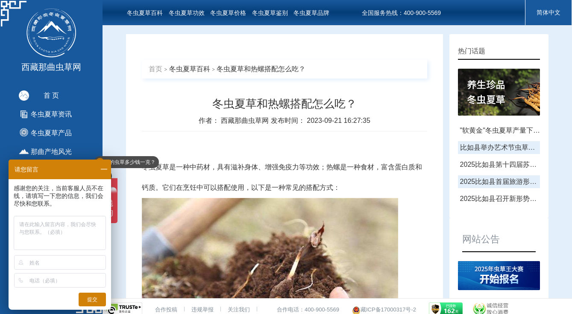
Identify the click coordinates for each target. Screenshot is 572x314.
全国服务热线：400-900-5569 (401, 12)
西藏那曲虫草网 (245, 120)
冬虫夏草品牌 (311, 12)
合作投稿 (166, 309)
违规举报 (202, 309)
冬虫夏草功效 (187, 12)
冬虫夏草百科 (145, 12)
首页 (155, 69)
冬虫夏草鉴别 (270, 12)
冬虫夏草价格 (228, 12)
